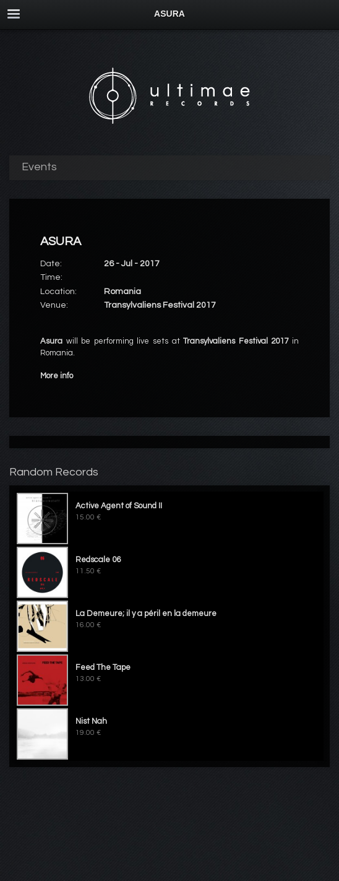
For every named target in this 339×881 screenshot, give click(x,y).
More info (56, 375)
